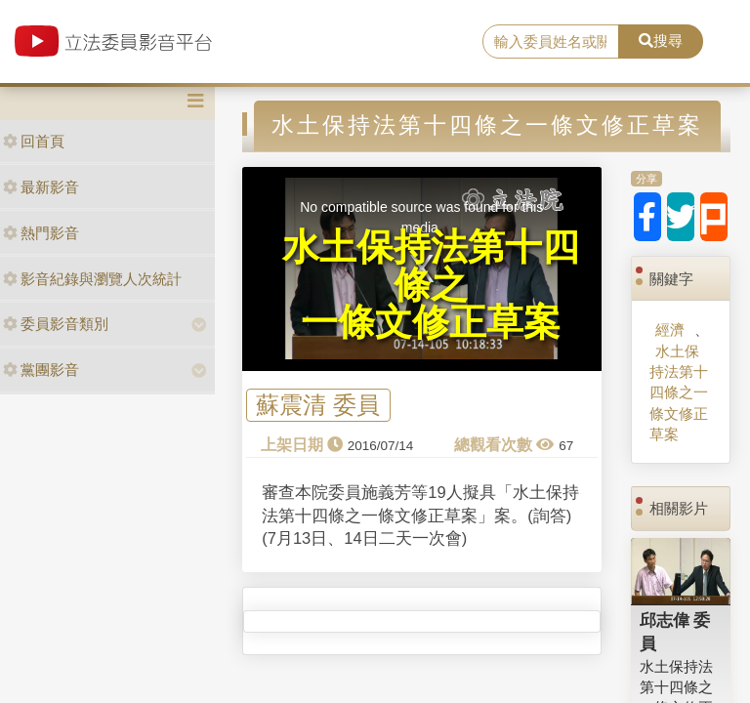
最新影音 (41, 187)
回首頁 (33, 141)
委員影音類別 (55, 323)
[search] (550, 42)
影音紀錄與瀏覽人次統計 (92, 278)
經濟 (670, 329)
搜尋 (661, 40)
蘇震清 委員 (318, 406)
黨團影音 (41, 369)
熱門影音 (41, 233)
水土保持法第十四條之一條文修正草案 (678, 393)
